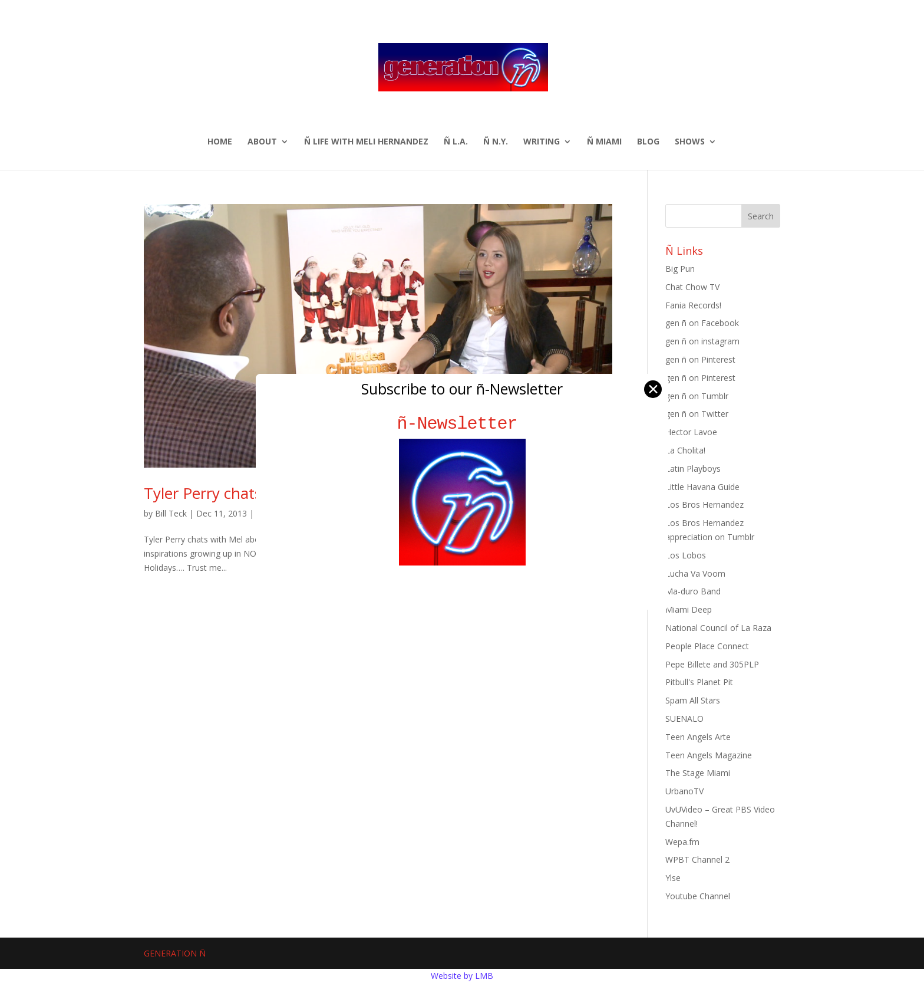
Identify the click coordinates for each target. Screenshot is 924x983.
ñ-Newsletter (462, 424)
